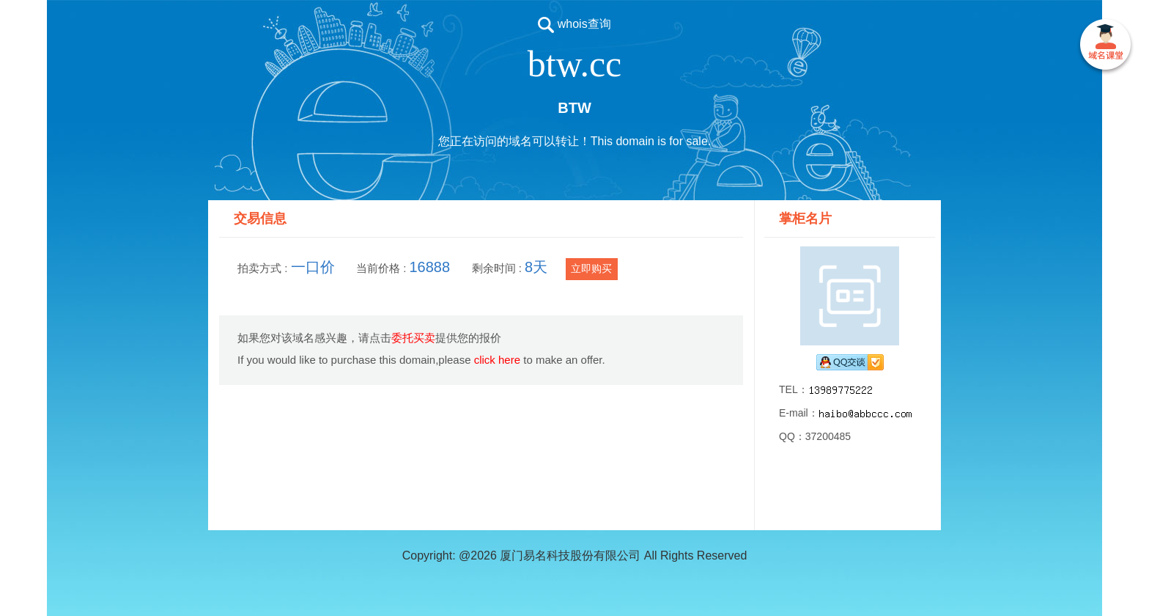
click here (497, 359)
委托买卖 (413, 337)
